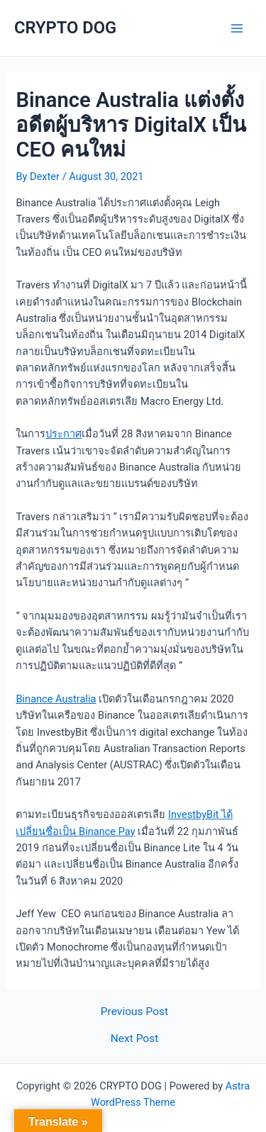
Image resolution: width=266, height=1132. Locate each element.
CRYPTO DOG (65, 28)
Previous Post (134, 1012)
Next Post (135, 1039)
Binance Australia (56, 699)
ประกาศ (63, 433)
